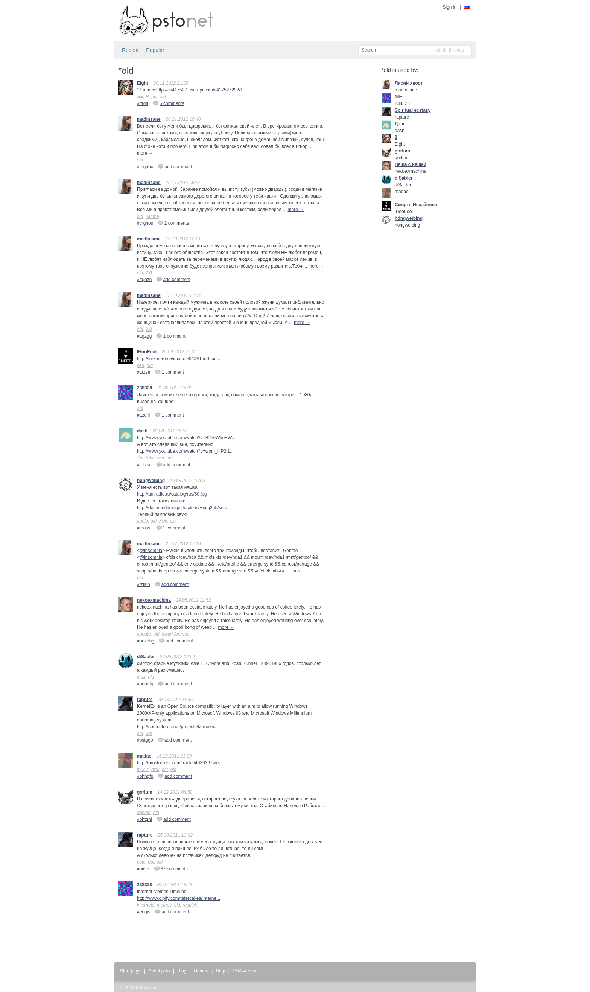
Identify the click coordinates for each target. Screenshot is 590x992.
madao (144, 756)
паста (152, 216)
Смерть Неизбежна (416, 204)
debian (144, 812)
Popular (155, 50)
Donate (201, 971)
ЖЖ (163, 521)
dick (155, 769)
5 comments (168, 103)
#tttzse (143, 372)
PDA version (245, 971)
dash (142, 431)
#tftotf (142, 103)
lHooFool (147, 352)
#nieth (143, 869)
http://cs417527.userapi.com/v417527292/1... (201, 90)
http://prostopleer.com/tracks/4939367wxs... (180, 762)
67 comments (171, 869)
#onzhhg (145, 641)
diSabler (146, 656)
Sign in (450, 7)
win (160, 458)
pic (154, 96)
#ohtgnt (144, 819)
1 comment (170, 336)
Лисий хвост (409, 83)
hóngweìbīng (409, 218)
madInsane (149, 119)
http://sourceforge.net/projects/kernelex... (178, 726)
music (143, 769)
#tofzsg (144, 464)
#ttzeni (143, 415)
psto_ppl (145, 862)
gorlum (144, 792)
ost (165, 769)
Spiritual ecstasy (412, 110)
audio (142, 521)
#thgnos (145, 223)
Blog (181, 971)
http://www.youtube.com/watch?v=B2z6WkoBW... (186, 437)
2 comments (173, 223)
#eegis (143, 911)
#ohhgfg (145, 776)
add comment (175, 166)
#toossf (144, 528)
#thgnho (145, 166)
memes (164, 905)
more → (145, 153)
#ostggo (145, 740)
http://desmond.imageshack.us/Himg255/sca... (183, 507)
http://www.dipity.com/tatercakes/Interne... (178, 898)
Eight (142, 83)
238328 (144, 388)
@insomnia (151, 550)
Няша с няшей (410, 164)
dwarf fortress (175, 634)
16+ (398, 96)
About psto (159, 971)
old (163, 96)
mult (141, 677)
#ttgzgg (144, 336)
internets (145, 905)
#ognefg (145, 683)
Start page (130, 971)
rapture (144, 699)
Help (220, 971)
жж (140, 96)
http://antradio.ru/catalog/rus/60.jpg (172, 494)
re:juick (189, 905)
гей (140, 365)
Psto (140, 987)
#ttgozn (144, 279)
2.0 (149, 272)
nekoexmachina (154, 600)
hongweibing (151, 480)
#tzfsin (143, 584)
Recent (130, 50)
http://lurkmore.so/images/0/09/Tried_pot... (179, 358)
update (144, 634)
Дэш (399, 123)
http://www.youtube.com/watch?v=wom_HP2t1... (185, 451)
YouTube (146, 458)
